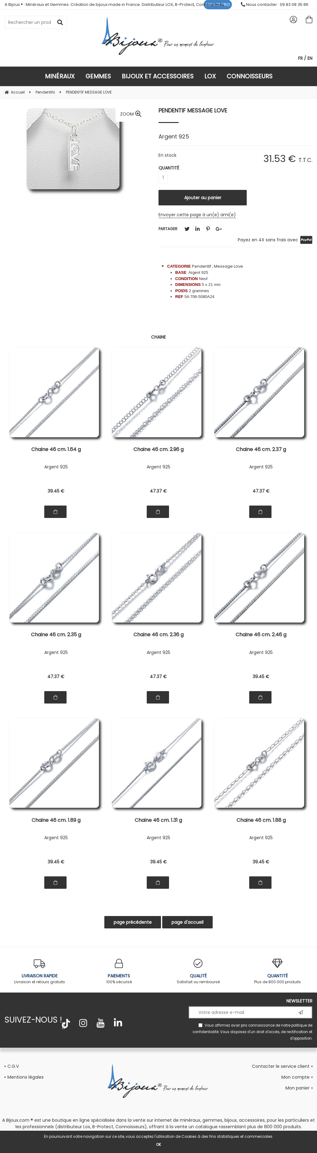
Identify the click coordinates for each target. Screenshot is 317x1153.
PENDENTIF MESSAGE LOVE (192, 110)
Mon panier (297, 1088)
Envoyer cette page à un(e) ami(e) (197, 215)
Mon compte (295, 1077)
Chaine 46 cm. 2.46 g (261, 635)
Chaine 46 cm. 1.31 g (158, 821)
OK (158, 1144)
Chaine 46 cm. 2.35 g (56, 635)
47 (158, 491)
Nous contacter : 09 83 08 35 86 (274, 4)
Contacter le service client (281, 1066)
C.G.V (13, 1066)
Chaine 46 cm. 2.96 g (158, 450)
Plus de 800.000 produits (277, 971)
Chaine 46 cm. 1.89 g (56, 821)
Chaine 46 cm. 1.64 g (56, 450)
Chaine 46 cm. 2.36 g (158, 635)
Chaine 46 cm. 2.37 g (261, 450)
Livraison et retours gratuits (40, 971)
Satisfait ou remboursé (198, 971)
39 (56, 491)
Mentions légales (25, 1077)
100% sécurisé (119, 971)
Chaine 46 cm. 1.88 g (261, 821)
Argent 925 (56, 467)
